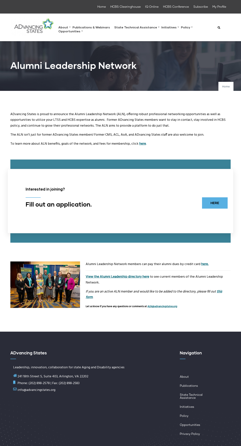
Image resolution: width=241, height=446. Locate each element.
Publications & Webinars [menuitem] (91, 27)
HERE (214, 203)
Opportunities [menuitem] (70, 32)
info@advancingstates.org (36, 390)
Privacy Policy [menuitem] (190, 433)
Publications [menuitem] (189, 385)
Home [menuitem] (101, 6)
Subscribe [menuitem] (200, 6)
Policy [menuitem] (187, 28)
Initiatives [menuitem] (170, 28)
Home (226, 86)
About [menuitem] (64, 28)
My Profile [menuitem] (219, 6)
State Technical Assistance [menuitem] (136, 28)
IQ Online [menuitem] (152, 6)
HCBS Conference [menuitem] (176, 6)
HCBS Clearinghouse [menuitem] (125, 6)
